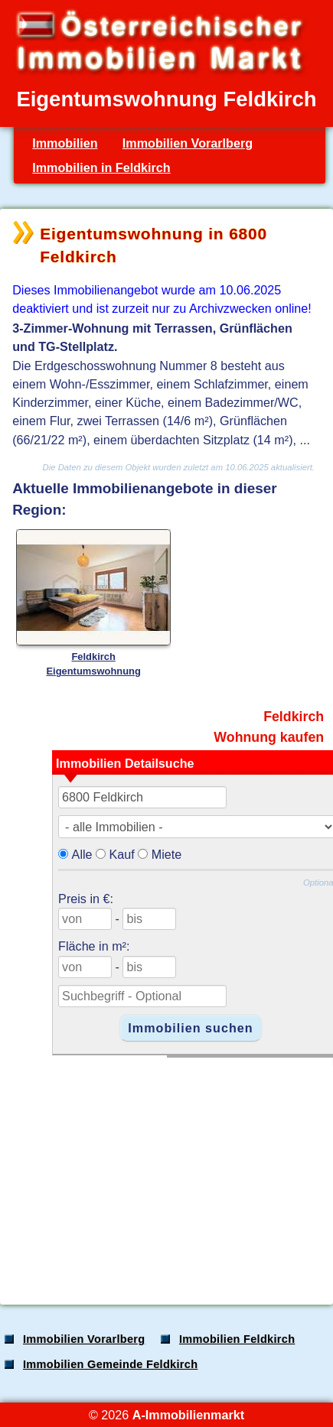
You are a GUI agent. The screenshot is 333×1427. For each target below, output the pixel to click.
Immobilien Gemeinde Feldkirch (110, 1364)
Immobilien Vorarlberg (187, 143)
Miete (167, 854)
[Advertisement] (165, 1173)
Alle (82, 854)
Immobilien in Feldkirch (101, 167)
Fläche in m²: (93, 946)
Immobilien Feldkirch (237, 1339)
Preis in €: (85, 898)
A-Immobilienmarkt (188, 1415)
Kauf (122, 854)
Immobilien (64, 143)
